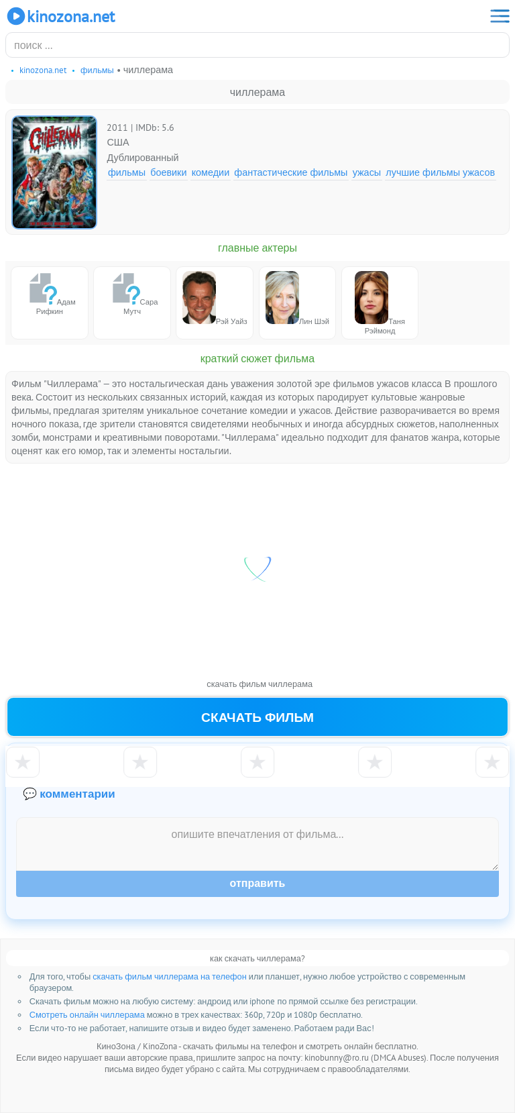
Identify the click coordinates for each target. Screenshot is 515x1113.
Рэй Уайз (214, 298)
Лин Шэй (297, 298)
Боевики (168, 172)
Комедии (211, 172)
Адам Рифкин (49, 293)
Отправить (258, 883)
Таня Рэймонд (380, 303)
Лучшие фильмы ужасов (440, 172)
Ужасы (367, 172)
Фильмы (127, 172)
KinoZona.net (60, 16)
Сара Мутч (132, 293)
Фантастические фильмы (290, 172)
